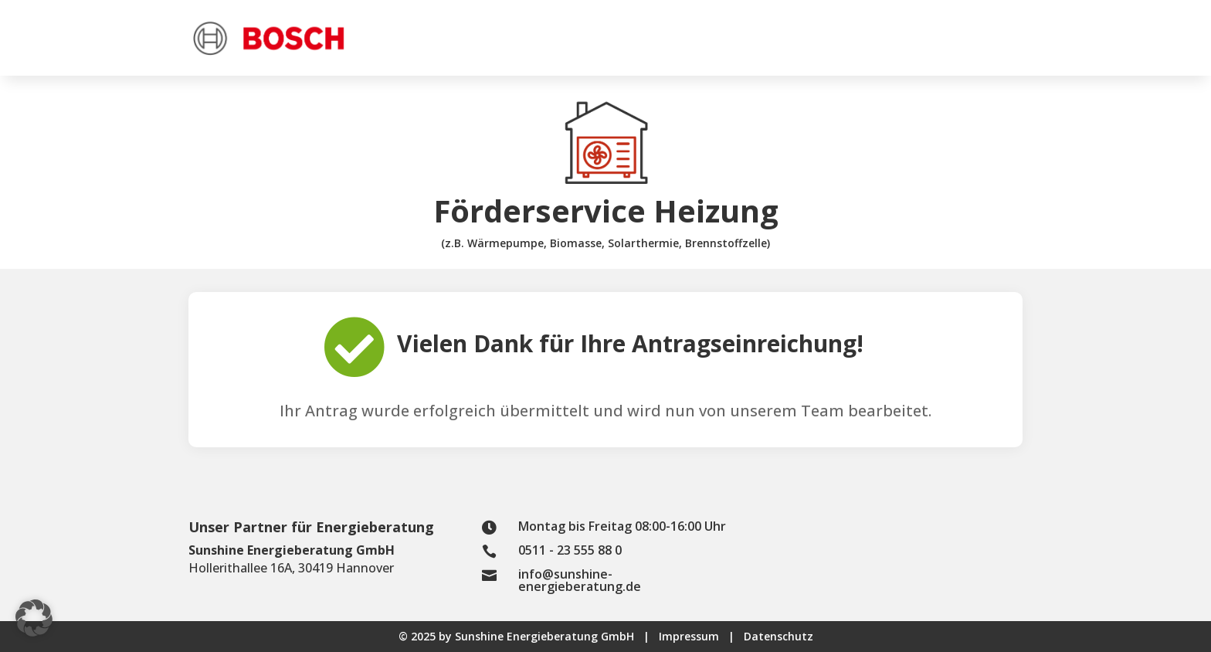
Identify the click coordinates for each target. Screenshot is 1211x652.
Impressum (701, 636)
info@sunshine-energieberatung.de (579, 580)
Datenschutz (778, 636)
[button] (34, 618)
